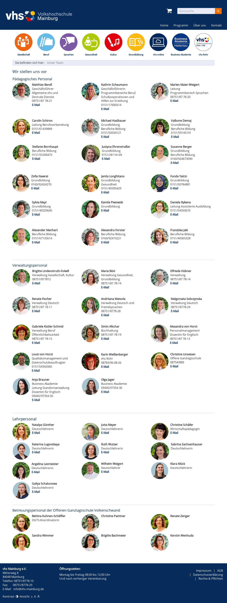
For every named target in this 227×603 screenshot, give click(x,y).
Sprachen (69, 54)
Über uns (199, 25)
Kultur (113, 54)
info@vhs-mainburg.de (28, 589)
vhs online (158, 54)
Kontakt (216, 25)
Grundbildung (136, 54)
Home (164, 25)
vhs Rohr (203, 54)
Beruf (46, 54)
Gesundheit (91, 54)
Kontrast (10, 596)
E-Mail (36, 105)
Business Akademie (181, 54)
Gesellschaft (23, 54)
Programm (181, 25)
